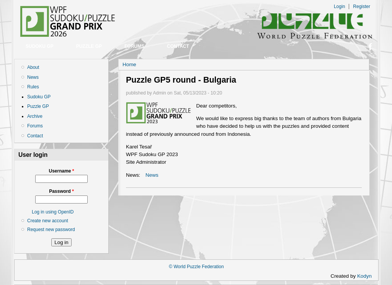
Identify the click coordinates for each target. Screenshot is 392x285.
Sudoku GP (40, 46)
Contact (178, 46)
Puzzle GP (89, 46)
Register (361, 6)
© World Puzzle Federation (196, 266)
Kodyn (366, 276)
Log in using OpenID (53, 212)
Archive (34, 116)
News (33, 77)
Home (129, 64)
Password (61, 191)
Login (339, 6)
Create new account (47, 220)
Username (61, 171)
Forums (134, 46)
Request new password (51, 229)
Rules (33, 87)
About (33, 67)
